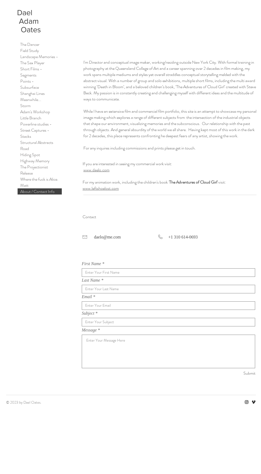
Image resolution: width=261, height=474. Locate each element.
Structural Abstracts (36, 142)
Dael (25, 13)
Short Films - (31, 69)
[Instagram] (246, 402)
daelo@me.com (107, 237)
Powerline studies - (36, 124)
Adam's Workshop (35, 112)
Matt (24, 185)
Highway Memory (35, 161)
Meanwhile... (30, 99)
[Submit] (236, 373)
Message (89, 330)
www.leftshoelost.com (101, 188)
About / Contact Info (37, 191)
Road (24, 148)
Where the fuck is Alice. (39, 179)
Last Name (91, 280)
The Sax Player (32, 63)
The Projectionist (34, 167)
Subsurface (29, 87)
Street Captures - (34, 130)
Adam (28, 21)
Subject (88, 313)
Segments (28, 75)
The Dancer (29, 44)
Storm (25, 106)
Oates (29, 30)
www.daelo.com (96, 170)
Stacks (25, 136)
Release (26, 173)
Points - (27, 81)
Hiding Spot (30, 155)
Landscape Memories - (39, 57)
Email (87, 297)
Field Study (29, 50)
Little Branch (30, 118)
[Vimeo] (253, 402)
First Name (91, 264)
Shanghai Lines (32, 93)
